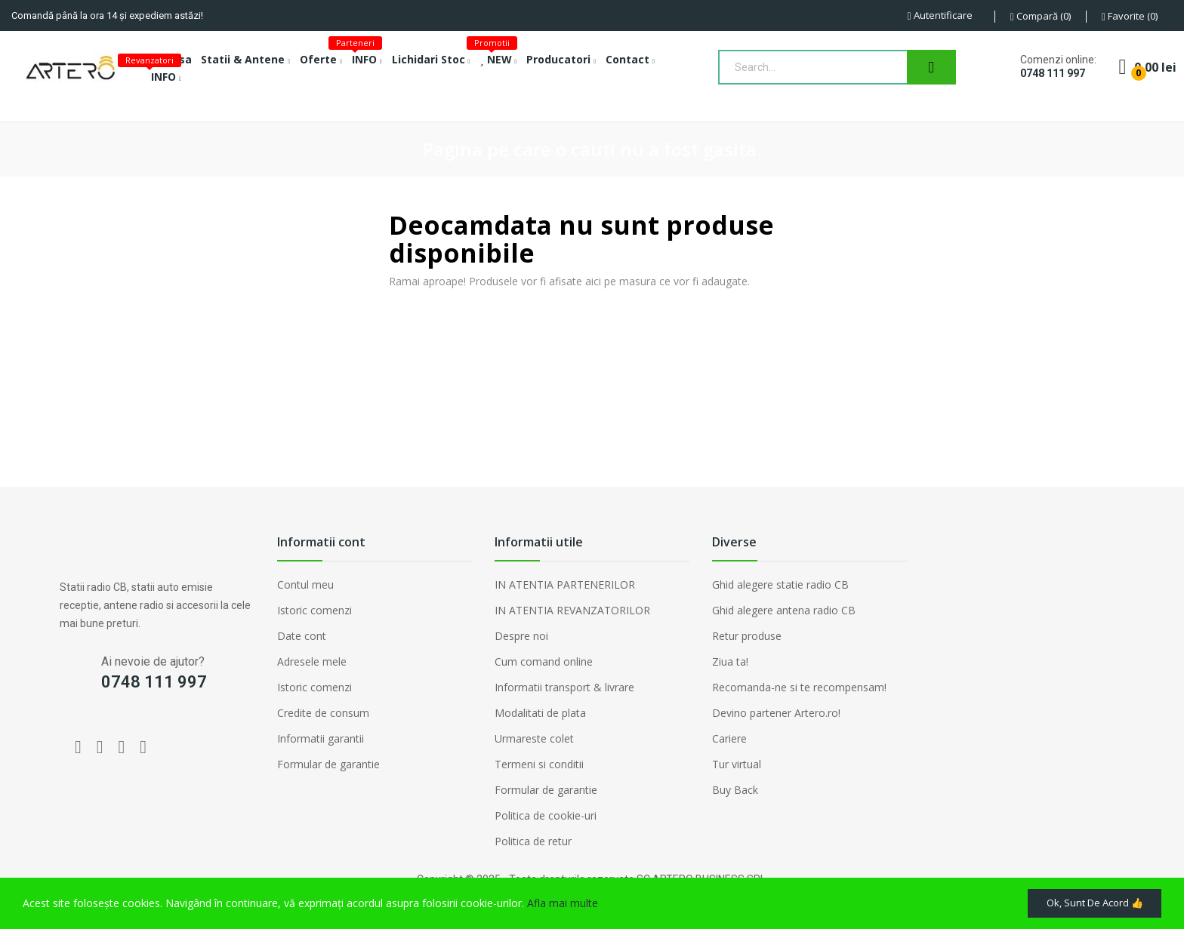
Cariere (729, 738)
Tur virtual (736, 764)
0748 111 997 (1052, 73)
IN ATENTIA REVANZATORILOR (572, 610)
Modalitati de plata (540, 713)
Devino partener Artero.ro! (776, 713)
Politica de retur (533, 841)
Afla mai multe (562, 901)
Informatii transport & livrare (564, 687)
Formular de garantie (328, 764)
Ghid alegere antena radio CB (784, 610)
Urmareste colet (534, 738)
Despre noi (521, 636)
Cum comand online (544, 661)
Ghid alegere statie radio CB (780, 584)
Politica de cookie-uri (546, 815)
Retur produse (747, 636)
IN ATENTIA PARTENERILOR (565, 584)
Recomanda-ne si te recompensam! (799, 687)
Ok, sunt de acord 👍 (1084, 901)
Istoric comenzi (314, 610)
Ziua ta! (730, 661)
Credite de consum (323, 713)
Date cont (301, 636)
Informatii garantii (320, 738)
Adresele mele (312, 661)
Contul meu (305, 584)
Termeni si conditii (539, 764)
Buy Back (735, 790)
